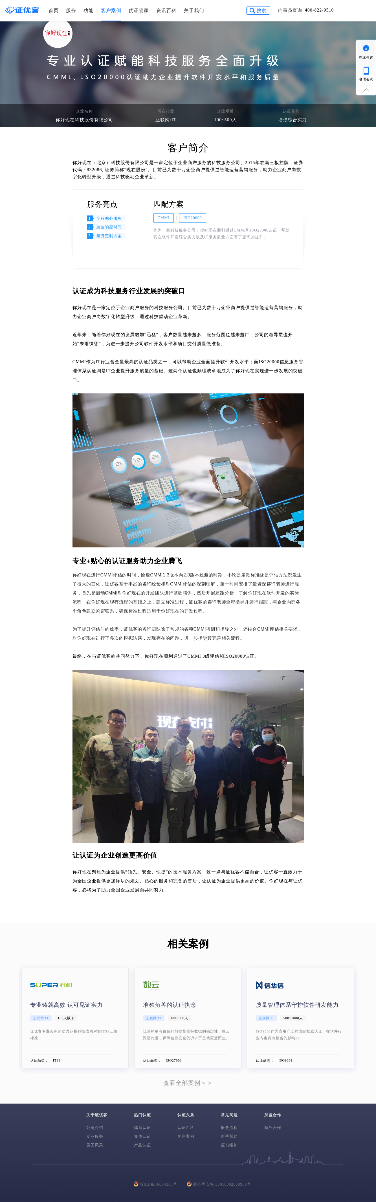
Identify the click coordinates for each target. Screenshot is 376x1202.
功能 (88, 10)
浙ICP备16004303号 (155, 1183)
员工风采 (94, 1145)
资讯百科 (166, 10)
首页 (54, 10)
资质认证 (142, 1136)
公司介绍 (94, 1128)
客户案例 (111, 10)
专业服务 (94, 1136)
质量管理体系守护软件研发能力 (297, 1005)
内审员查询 (290, 10)
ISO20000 (192, 218)
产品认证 (142, 1145)
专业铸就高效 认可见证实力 (66, 1005)
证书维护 (229, 1145)
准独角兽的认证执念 (169, 1005)
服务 (71, 10)
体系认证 (142, 1128)
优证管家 (139, 10)
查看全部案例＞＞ (188, 1083)
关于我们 (194, 10)
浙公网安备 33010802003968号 (219, 1183)
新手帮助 (229, 1136)
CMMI (164, 218)
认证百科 (185, 1128)
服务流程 (229, 1128)
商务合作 (272, 1128)
